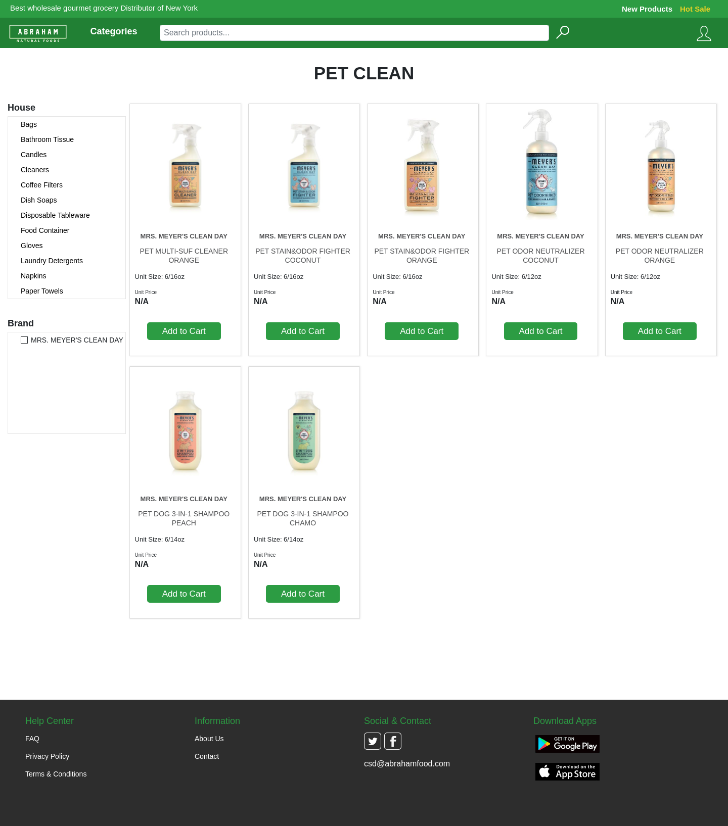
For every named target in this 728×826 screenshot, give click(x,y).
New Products (647, 9)
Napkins (34, 276)
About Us (209, 739)
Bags (29, 124)
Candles (34, 155)
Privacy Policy (47, 756)
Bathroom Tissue (47, 139)
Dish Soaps (39, 200)
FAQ (32, 739)
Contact (207, 756)
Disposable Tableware (55, 215)
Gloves (32, 245)
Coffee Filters (42, 185)
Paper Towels (42, 291)
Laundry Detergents (52, 261)
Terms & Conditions (55, 774)
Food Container (45, 230)
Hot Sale (695, 9)
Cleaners (35, 170)
